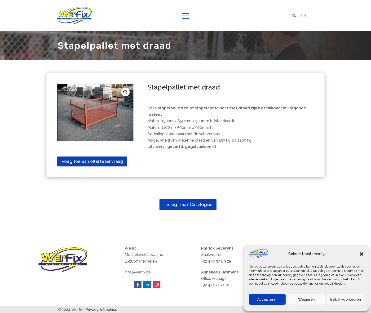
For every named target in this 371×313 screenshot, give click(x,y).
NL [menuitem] (293, 15)
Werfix (77, 309)
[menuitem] (294, 15)
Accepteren (267, 299)
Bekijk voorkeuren (345, 299)
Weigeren (306, 299)
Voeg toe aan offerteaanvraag (92, 161)
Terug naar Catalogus (188, 204)
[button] (361, 254)
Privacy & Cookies (101, 309)
